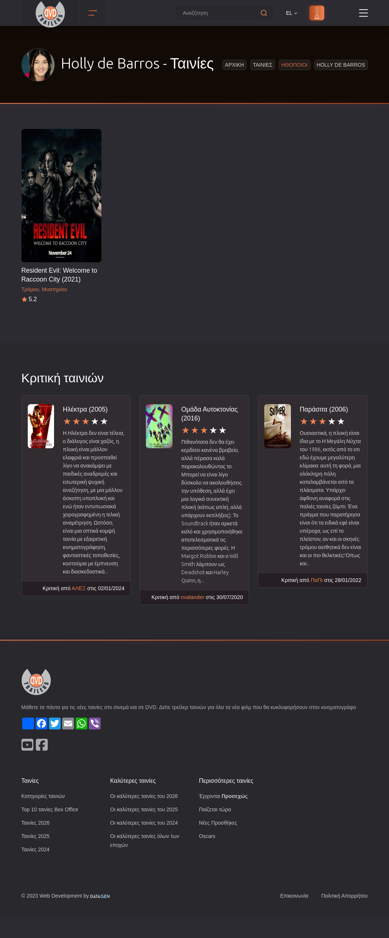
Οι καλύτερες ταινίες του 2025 (146, 834)
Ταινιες (264, 64)
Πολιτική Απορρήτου (343, 922)
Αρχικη (236, 64)
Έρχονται (224, 821)
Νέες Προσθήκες (219, 848)
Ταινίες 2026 (36, 848)
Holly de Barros (341, 64)
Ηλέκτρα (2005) (86, 409)
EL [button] (292, 13)
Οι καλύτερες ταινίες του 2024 (146, 848)
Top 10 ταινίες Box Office (52, 834)
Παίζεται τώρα (215, 834)
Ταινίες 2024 (36, 875)
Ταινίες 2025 (36, 862)
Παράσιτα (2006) (325, 409)
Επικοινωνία (290, 922)
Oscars (207, 862)
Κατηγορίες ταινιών (44, 821)
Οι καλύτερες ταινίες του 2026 (146, 821)
